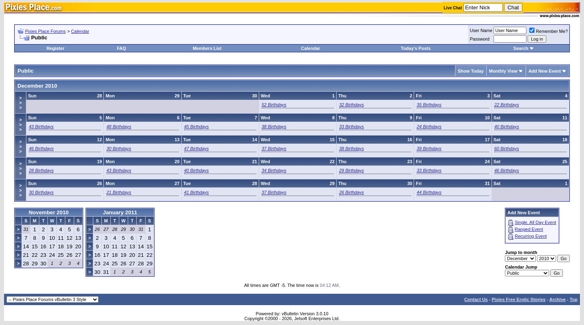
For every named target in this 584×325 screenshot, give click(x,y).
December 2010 (37, 86)
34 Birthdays (274, 170)
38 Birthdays (274, 126)
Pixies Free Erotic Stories (518, 299)
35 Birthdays (429, 104)
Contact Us (476, 299)
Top (574, 299)
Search (520, 48)
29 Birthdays (351, 170)
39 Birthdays (429, 148)
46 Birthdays (41, 148)
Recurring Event (531, 236)
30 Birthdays (118, 148)
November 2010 (49, 212)
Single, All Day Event (535, 222)
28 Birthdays (41, 170)
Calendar (80, 31)
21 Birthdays (118, 192)
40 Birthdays (506, 126)
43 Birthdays (41, 126)
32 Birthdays (351, 104)
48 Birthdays (118, 126)
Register (55, 48)
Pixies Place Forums (45, 31)
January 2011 (120, 212)
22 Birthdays (506, 104)
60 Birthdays (506, 148)
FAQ (121, 48)
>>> (20, 102)
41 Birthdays (196, 192)
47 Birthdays (196, 148)
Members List (207, 48)
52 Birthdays (274, 104)
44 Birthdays (429, 192)
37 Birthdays (274, 148)
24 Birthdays (429, 126)
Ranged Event (529, 229)
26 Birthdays (351, 192)
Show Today (471, 71)
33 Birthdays (351, 126)
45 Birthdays (196, 126)
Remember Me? (548, 31)
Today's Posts (415, 48)
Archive (558, 299)
